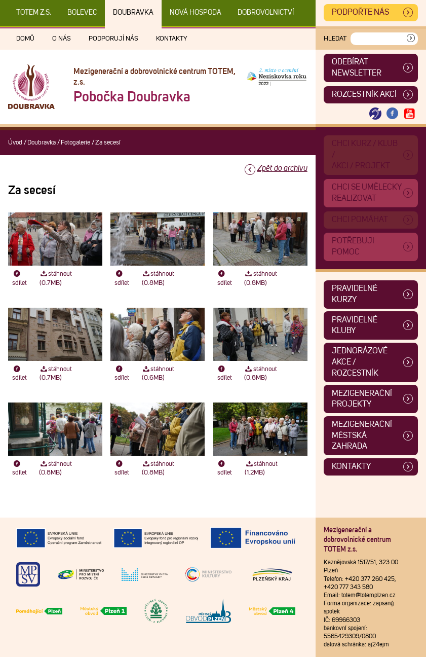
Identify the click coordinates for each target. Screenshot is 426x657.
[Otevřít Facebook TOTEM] (392, 113)
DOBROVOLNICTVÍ (266, 12)
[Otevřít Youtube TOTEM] (409, 113)
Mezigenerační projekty (362, 399)
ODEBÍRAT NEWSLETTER (356, 67)
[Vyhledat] (411, 38)
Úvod (15, 142)
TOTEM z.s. (33, 12)
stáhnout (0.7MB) (56, 278)
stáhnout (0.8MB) (158, 278)
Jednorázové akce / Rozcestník (360, 362)
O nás (61, 38)
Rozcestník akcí (364, 94)
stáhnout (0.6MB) (158, 373)
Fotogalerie (75, 142)
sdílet (19, 278)
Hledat (335, 38)
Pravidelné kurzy (354, 294)
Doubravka (133, 12)
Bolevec (82, 12)
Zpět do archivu (282, 168)
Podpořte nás (360, 12)
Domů (25, 38)
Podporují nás (113, 38)
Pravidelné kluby (354, 325)
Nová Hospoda (195, 12)
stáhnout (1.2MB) (261, 468)
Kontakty (171, 38)
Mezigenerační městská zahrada (362, 435)
